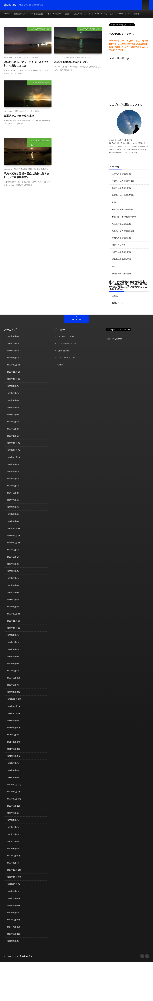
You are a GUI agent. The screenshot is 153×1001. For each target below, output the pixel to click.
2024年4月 (11, 500)
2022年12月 (12, 614)
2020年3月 (11, 848)
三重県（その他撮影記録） (123, 181)
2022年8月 (11, 642)
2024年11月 (12, 450)
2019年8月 (11, 898)
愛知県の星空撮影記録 (121, 238)
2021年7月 (11, 735)
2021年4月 (11, 756)
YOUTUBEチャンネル (104, 13)
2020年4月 (11, 841)
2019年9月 (11, 891)
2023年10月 (12, 542)
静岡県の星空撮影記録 (121, 273)
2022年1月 (11, 692)
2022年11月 (12, 621)
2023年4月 (11, 585)
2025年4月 (11, 414)
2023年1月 (11, 606)
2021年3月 (11, 763)
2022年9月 (11, 635)
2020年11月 (12, 791)
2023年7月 (11, 564)
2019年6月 (11, 912)
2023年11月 (12, 535)
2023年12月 (12, 528)
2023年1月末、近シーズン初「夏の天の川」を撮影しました (26, 63)
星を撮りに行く (26, 956)
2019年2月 (11, 941)
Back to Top (76, 319)
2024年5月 (11, 493)
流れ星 (83, 57)
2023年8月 (11, 557)
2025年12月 (12, 365)
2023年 (19, 57)
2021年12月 (12, 699)
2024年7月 (11, 478)
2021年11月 (12, 706)
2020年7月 (11, 820)
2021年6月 (11, 742)
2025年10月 (12, 379)
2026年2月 (11, 350)
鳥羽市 (37, 111)
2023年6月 (11, 571)
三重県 (25, 57)
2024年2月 (11, 514)
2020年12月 (12, 784)
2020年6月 (11, 827)
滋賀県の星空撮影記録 (121, 252)
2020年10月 (12, 799)
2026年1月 (11, 357)
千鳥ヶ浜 (73, 57)
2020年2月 (11, 855)
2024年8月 (11, 471)
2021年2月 (11, 770)
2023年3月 (11, 592)
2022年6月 (11, 656)
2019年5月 (11, 919)
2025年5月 (11, 407)
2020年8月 (11, 813)
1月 (15, 57)
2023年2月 (11, 599)
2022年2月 (11, 685)
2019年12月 (12, 870)
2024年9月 (11, 464)
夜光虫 (21, 111)
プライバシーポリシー (67, 343)
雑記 (67, 13)
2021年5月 (11, 749)
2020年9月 (11, 806)
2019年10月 (12, 884)
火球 (88, 57)
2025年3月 (11, 421)
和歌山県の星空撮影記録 (122, 209)
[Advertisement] (78, 106)
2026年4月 (11, 336)
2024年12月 (12, 443)
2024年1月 (11, 521)
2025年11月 (12, 372)
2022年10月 (12, 628)
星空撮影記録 (19, 13)
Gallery (121, 13)
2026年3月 (11, 343)
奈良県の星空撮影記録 (121, 223)
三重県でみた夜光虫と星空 (19, 115)
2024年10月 (12, 457)
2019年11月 (12, 877)
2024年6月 (11, 485)
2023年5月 (11, 578)
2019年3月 (11, 934)
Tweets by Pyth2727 (114, 339)
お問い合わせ (133, 13)
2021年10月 (12, 713)
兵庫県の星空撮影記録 (121, 188)
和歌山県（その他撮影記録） (124, 216)
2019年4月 (11, 927)
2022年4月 (11, 670)
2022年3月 (11, 678)
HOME (7, 13)
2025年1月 (11, 436)
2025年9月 (11, 386)
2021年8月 (11, 727)
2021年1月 (11, 777)
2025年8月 (11, 393)
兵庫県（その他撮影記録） (123, 195)
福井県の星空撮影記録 (121, 259)
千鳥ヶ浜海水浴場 (25, 169)
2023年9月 (11, 550)
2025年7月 (11, 400)
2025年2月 (11, 429)
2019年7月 (11, 905)
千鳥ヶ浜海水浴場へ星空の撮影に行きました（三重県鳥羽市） (26, 175)
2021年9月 (11, 720)
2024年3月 (11, 507)
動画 (33, 145)
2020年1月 (11, 863)
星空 (36, 57)
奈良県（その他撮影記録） (123, 231)
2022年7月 (11, 649)
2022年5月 (11, 663)
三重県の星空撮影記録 (40, 29)
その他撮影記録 (36, 13)
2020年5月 (11, 834)
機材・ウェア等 (54, 13)
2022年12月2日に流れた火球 (71, 61)
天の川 (31, 57)
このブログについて (81, 13)
